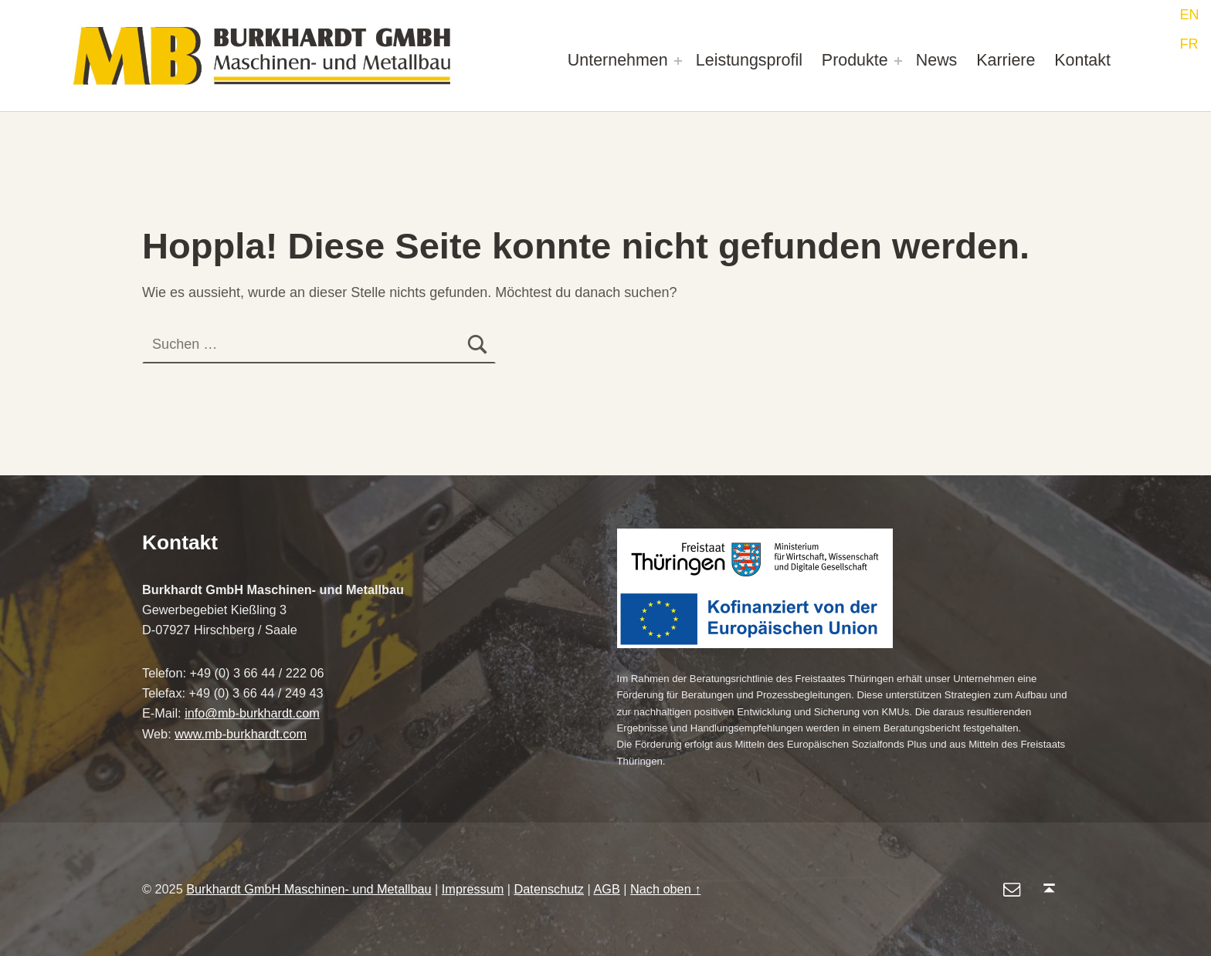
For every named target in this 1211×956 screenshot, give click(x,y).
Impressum (473, 889)
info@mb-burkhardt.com (252, 713)
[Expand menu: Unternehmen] (678, 61)
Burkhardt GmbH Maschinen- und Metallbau (308, 889)
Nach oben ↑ (665, 889)
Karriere (1005, 60)
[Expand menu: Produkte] (898, 61)
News (937, 60)
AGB (606, 889)
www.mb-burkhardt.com (241, 734)
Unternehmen (618, 60)
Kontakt (1082, 60)
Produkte (855, 60)
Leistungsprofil (749, 60)
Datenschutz (549, 889)
